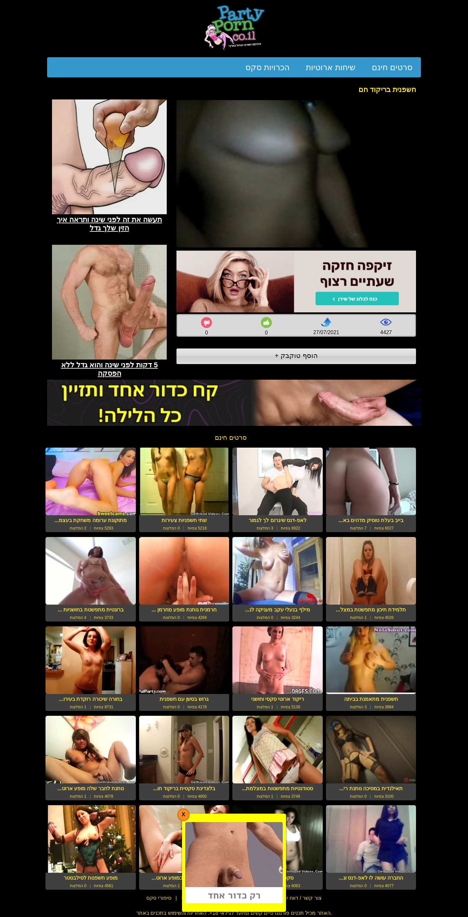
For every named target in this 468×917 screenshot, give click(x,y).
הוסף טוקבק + (296, 355)
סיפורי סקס (158, 898)
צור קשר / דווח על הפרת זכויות (287, 898)
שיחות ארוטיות (331, 67)
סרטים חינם (392, 67)
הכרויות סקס (267, 67)
